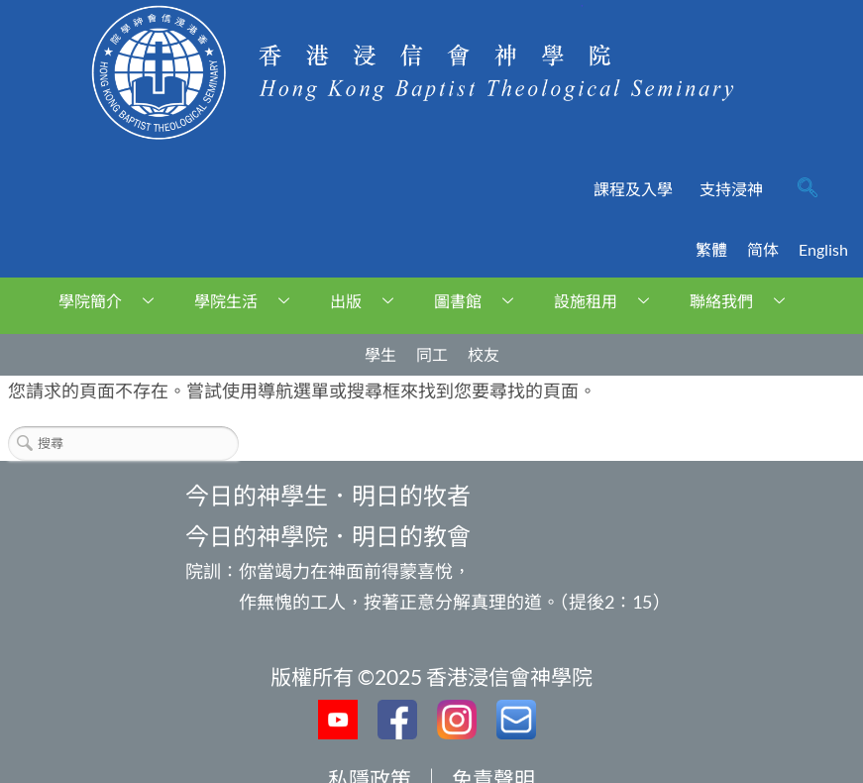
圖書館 (481, 300)
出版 (369, 300)
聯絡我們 (745, 300)
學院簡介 (113, 300)
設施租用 (609, 300)
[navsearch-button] (807, 189)
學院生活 (249, 300)
